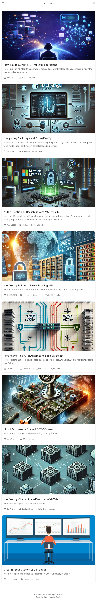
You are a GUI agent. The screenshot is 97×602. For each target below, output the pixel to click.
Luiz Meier (43, 594)
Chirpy (45, 597)
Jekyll (58, 597)
